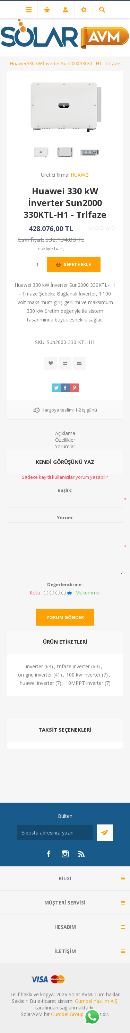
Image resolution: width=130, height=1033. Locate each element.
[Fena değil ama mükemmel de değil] (57, 593)
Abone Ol (105, 832)
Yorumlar (65, 446)
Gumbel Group (67, 1014)
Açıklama (65, 433)
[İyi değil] (52, 593)
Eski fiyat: (31, 240)
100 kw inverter (83, 674)
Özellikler (65, 439)
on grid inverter (35, 674)
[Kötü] (46, 593)
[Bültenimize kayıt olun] (55, 832)
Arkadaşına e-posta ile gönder (79, 363)
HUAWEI (80, 174)
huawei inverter (37, 683)
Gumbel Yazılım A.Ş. (97, 1001)
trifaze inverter (73, 666)
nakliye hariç (51, 248)
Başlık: (65, 490)
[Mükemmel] (69, 593)
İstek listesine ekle (50, 363)
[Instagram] (65, 853)
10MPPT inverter (84, 683)
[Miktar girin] (37, 264)
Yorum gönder (65, 617)
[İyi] (63, 593)
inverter (34, 666)
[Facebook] (48, 853)
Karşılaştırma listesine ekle (65, 363)
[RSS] (81, 853)
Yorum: (65, 517)
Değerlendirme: (65, 584)
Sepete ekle (77, 264)
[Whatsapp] (91, 1017)
